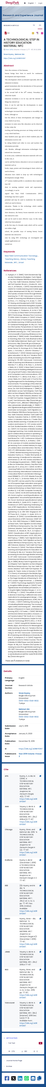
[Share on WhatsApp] (26, 1079)
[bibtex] (33, 33)
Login (40, 3)
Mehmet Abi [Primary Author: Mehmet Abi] (24, 709)
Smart (21, 262)
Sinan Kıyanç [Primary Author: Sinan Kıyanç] (24, 693)
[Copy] (40, 776)
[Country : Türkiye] (22, 703)
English (31, 3)
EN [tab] (40, 25)
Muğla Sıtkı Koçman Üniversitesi (27, 696)
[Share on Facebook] (7, 1079)
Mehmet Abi (19, 54)
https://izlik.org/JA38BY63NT (15, 58)
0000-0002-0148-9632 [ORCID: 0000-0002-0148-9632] (29, 701)
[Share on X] (13, 1078)
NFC (15, 262)
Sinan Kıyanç (9, 54)
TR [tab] (34, 25)
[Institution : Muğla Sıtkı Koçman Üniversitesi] (31, 697)
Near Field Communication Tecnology (21, 256)
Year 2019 (9, 50)
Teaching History (12, 259)
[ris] (37, 33)
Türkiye (22, 703)
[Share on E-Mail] (33, 1079)
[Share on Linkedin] (20, 1079)
